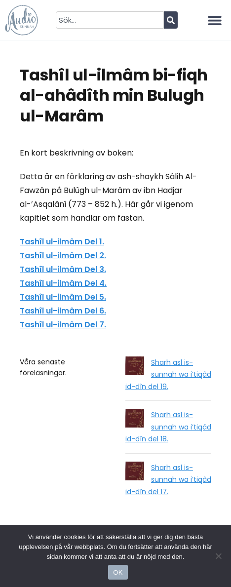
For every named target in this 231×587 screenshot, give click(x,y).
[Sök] (171, 20)
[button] (215, 20)
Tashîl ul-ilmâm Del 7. (63, 324)
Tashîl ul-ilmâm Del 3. (63, 269)
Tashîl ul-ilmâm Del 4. (63, 283)
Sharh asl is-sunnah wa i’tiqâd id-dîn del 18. (168, 427)
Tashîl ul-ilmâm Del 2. (63, 255)
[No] (219, 556)
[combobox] (109, 20)
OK (117, 572)
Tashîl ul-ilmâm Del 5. (63, 297)
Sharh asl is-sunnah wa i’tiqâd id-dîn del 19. (168, 374)
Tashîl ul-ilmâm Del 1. (62, 241)
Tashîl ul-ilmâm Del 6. (63, 310)
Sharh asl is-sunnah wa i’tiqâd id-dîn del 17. (168, 480)
